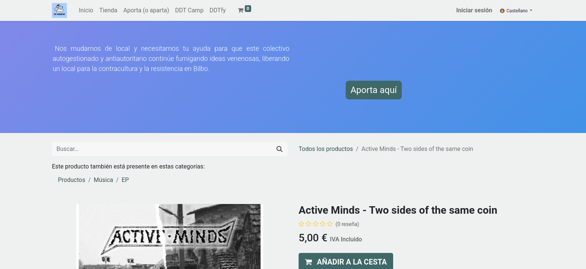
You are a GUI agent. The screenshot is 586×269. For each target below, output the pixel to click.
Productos (71, 179)
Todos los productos (326, 148)
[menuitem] (86, 10)
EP (125, 179)
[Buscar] (279, 149)
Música (103, 179)
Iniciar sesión (474, 10)
